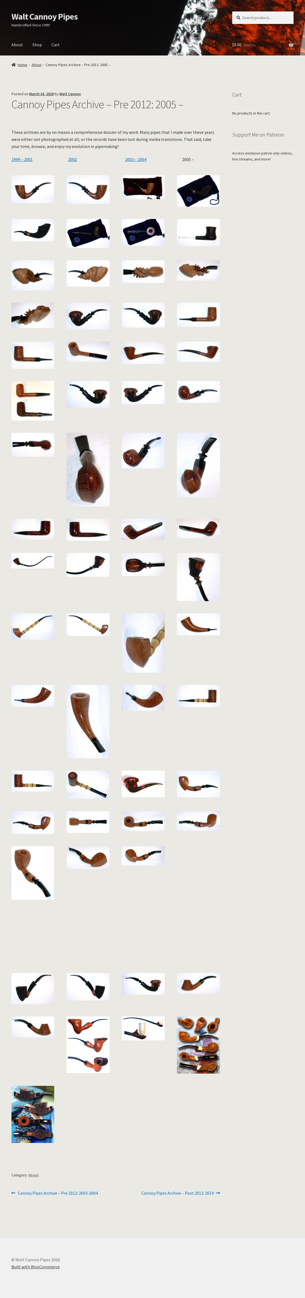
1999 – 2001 (22, 159)
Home (22, 64)
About (17, 44)
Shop (37, 44)
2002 (72, 159)
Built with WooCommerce (35, 1266)
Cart (56, 44)
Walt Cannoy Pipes (44, 16)
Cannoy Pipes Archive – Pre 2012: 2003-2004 (57, 1193)
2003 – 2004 (135, 159)
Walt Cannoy (70, 93)
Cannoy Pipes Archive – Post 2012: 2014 (177, 1193)
